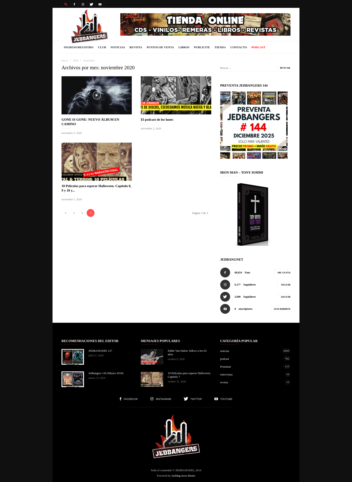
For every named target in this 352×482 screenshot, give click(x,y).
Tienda (220, 47)
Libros (183, 47)
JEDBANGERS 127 (100, 350)
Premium (251, 366)
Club (102, 47)
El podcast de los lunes (157, 119)
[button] (66, 4)
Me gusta (283, 272)
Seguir (285, 284)
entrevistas (251, 374)
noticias (251, 350)
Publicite (202, 47)
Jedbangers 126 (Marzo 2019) (105, 373)
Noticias (117, 47)
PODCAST (258, 47)
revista (251, 382)
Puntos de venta (160, 47)
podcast (251, 358)
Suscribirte (282, 309)
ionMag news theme (183, 475)
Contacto (238, 47)
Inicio (65, 60)
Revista (136, 47)
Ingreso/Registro (78, 47)
